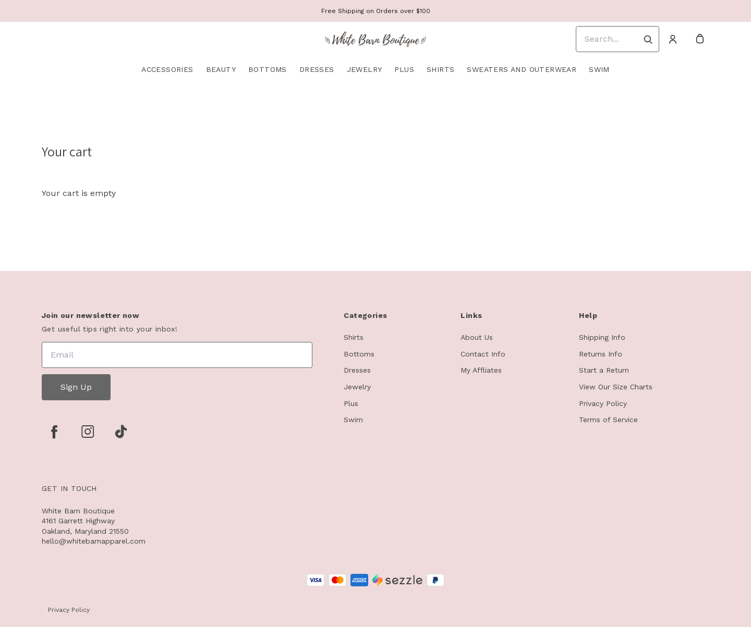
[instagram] (87, 431)
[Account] (672, 39)
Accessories (167, 69)
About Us (477, 337)
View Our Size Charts (615, 387)
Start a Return (604, 370)
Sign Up (76, 387)
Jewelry (364, 69)
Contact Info (483, 354)
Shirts (440, 69)
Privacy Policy (603, 403)
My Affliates (481, 370)
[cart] (700, 39)
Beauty (221, 69)
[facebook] (54, 431)
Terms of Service (608, 419)
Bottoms (267, 69)
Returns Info (600, 354)
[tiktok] (121, 431)
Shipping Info (602, 337)
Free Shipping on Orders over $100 (375, 11)
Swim (599, 69)
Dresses (316, 69)
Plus (404, 69)
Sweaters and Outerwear (521, 69)
